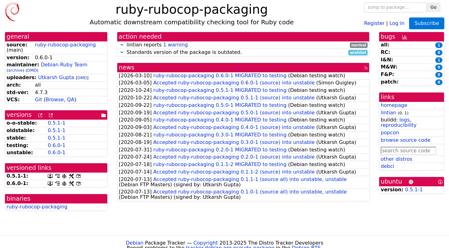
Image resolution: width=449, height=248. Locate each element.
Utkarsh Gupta (56, 77)
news (126, 67)
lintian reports (243, 45)
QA (71, 100)
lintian (388, 113)
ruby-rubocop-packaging (65, 45)
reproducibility (399, 125)
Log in (396, 23)
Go (434, 7)
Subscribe (426, 23)
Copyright (205, 243)
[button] (121, 45)
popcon (390, 133)
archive (15, 70)
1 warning (175, 45)
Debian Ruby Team (64, 65)
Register (374, 23)
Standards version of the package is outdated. (243, 52)
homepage (394, 105)
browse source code (405, 140)
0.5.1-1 (56, 123)
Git (38, 100)
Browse (55, 100)
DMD (32, 70)
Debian (134, 243)
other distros (396, 159)
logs (404, 120)
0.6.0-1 (56, 145)
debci (387, 166)
